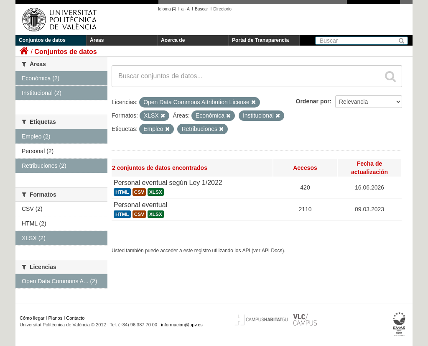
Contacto (75, 317)
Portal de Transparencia (260, 40)
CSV (139, 192)
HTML (122, 192)
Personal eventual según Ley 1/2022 (168, 182)
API (246, 251)
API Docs (272, 251)
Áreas (97, 40)
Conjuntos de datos (42, 40)
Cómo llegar (32, 317)
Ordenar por (313, 101)
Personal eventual (140, 204)
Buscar (201, 9)
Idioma (168, 9)
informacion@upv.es (182, 324)
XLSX (155, 192)
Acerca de (173, 40)
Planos (55, 317)
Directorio (222, 9)
